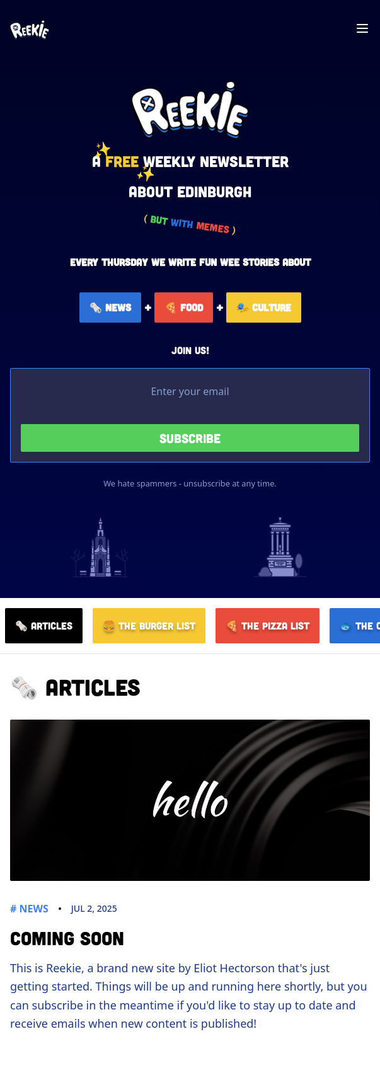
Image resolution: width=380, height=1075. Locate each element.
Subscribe (190, 438)
